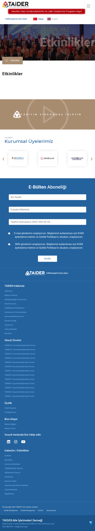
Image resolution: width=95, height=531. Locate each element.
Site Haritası (51, 510)
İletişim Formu (10, 428)
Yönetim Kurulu (11, 303)
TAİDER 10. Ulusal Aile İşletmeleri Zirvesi (20, 358)
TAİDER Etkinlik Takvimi (14, 468)
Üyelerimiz (9, 325)
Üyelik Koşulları (11, 408)
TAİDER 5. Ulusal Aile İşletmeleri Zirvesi (19, 379)
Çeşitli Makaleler (11, 489)
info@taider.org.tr (21, 526)
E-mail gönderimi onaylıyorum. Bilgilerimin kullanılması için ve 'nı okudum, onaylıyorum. (49, 235)
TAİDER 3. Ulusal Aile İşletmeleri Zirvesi (19, 387)
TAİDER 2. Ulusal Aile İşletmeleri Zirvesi (19, 392)
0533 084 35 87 (7, 526)
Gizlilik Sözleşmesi (28, 510)
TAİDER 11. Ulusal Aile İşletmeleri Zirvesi (20, 354)
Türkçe (38, 19)
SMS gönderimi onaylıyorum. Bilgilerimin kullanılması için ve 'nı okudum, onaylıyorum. (49, 246)
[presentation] (3, 158)
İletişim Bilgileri (10, 424)
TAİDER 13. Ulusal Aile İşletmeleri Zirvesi (20, 345)
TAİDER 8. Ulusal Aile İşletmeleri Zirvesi (19, 366)
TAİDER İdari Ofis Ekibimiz (14, 308)
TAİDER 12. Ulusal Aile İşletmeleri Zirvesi (20, 349)
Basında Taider (10, 481)
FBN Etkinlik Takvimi (12, 472)
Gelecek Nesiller (11, 329)
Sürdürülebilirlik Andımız (14, 316)
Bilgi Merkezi (9, 494)
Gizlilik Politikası (47, 236)
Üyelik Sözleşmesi (11, 510)
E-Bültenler (9, 477)
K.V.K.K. (41, 510)
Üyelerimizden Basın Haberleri (16, 485)
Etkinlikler (15, 60)
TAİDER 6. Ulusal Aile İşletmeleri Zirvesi (19, 375)
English (52, 19)
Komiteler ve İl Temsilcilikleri (16, 312)
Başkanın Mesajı (11, 295)
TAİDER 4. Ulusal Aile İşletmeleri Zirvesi (19, 383)
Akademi (8, 333)
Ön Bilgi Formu (10, 412)
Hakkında (8, 291)
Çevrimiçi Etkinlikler (12, 464)
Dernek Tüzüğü (10, 320)
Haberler (8, 455)
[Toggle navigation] (88, 6)
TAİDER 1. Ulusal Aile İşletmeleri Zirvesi (19, 396)
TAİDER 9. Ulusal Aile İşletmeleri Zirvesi (19, 362)
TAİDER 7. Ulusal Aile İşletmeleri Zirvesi (19, 371)
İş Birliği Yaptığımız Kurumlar (16, 299)
